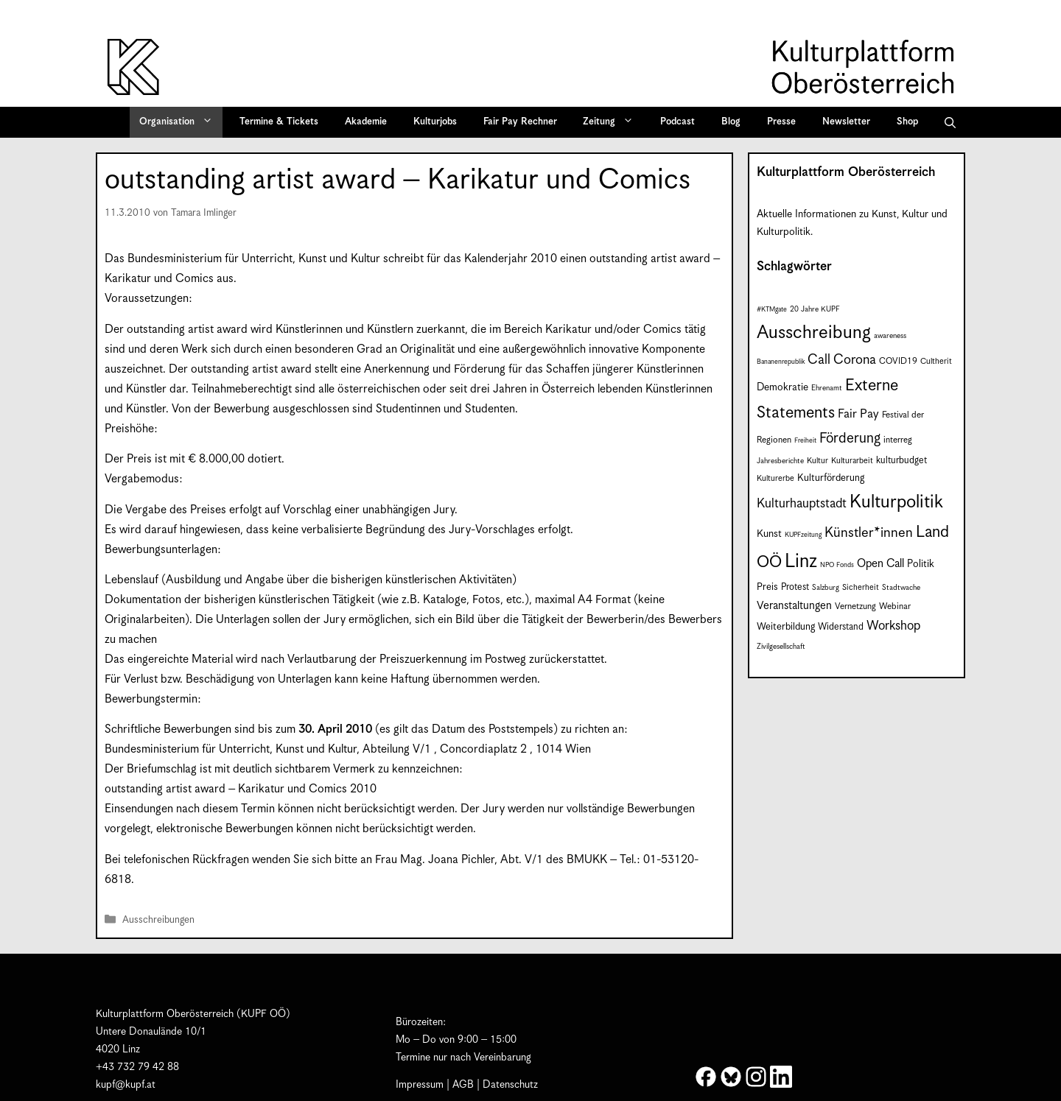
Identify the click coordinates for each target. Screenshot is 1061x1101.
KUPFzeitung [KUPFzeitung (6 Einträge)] (803, 535)
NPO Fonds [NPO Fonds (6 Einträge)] (837, 565)
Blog (730, 121)
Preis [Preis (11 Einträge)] (767, 587)
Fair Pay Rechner (520, 121)
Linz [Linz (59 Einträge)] (801, 561)
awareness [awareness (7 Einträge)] (890, 335)
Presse (781, 121)
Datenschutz (510, 1085)
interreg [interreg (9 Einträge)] (897, 440)
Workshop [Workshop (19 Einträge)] (893, 626)
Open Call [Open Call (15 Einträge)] (880, 563)
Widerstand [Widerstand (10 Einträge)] (841, 627)
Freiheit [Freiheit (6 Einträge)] (805, 441)
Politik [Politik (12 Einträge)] (920, 564)
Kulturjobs (435, 121)
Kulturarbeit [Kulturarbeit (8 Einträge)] (852, 460)
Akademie (366, 121)
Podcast (677, 121)
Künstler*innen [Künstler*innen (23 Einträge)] (868, 533)
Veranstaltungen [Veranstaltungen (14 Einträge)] (794, 605)
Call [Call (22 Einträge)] (819, 359)
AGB (463, 1085)
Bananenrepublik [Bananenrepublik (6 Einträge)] (781, 362)
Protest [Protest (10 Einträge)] (795, 587)
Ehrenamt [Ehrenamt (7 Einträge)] (826, 388)
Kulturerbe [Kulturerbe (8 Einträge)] (775, 478)
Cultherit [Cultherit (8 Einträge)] (936, 361)
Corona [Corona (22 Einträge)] (854, 359)
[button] (950, 122)
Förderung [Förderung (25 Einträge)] (849, 438)
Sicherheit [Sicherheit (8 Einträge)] (860, 587)
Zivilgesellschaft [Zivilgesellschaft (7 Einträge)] (781, 646)
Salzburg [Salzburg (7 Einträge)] (825, 587)
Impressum (420, 1085)
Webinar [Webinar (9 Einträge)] (895, 606)
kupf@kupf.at (125, 1085)
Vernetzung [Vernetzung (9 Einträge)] (855, 606)
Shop (907, 121)
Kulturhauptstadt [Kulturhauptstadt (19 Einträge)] (802, 503)
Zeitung (613, 122)
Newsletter (846, 121)
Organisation (181, 122)
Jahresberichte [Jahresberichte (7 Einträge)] (780, 461)
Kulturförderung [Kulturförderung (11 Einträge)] (830, 478)
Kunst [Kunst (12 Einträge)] (769, 534)
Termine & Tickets (278, 121)
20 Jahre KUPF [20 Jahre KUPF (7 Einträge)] (815, 309)
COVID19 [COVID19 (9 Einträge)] (898, 361)
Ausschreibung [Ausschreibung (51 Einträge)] (814, 333)
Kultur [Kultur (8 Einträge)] (817, 460)
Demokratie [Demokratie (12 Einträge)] (782, 387)
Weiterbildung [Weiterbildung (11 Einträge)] (786, 627)
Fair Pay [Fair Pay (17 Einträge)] (858, 414)
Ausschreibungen (158, 920)
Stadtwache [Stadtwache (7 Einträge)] (901, 587)
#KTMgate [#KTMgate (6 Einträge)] (772, 310)
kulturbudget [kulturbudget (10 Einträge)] (901, 460)
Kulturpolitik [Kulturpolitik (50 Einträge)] (896, 502)
